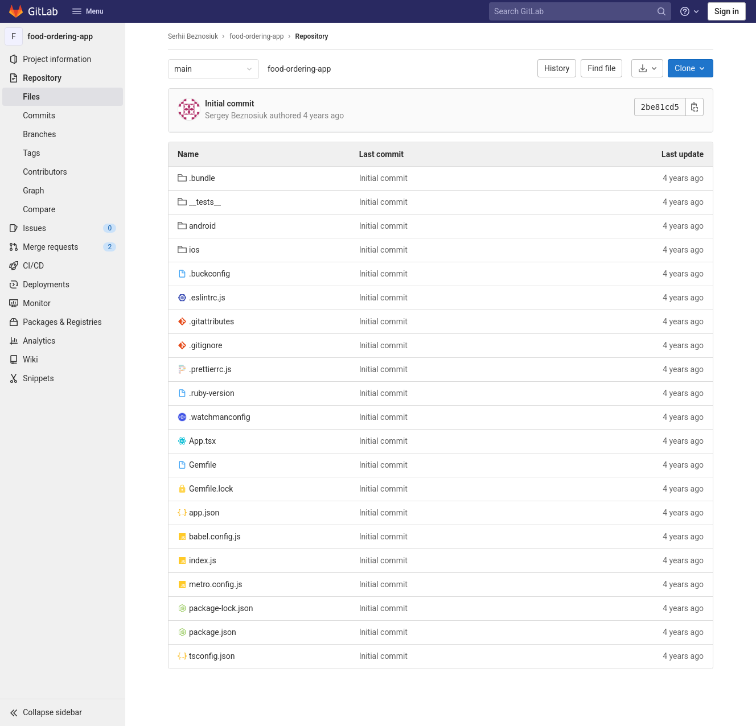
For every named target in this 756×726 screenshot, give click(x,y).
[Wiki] (62, 359)
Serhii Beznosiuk (193, 36)
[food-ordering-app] (62, 36)
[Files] (62, 97)
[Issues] (62, 228)
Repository (311, 36)
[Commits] (62, 115)
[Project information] (62, 59)
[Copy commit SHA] (694, 107)
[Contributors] (62, 172)
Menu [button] (87, 11)
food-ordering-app (299, 68)
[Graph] (62, 191)
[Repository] (62, 78)
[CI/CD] (62, 266)
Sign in (726, 11)
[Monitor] (62, 303)
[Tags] (62, 153)
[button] (62, 712)
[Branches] (62, 134)
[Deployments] (62, 284)
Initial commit (229, 103)
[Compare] (62, 209)
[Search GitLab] (581, 12)
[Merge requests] (62, 247)
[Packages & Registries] (62, 322)
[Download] (647, 68)
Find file (602, 68)
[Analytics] (62, 341)
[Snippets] (62, 378)
